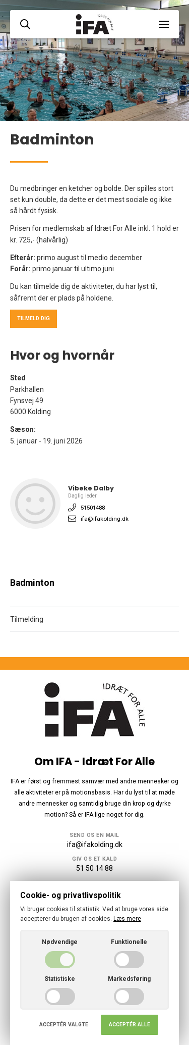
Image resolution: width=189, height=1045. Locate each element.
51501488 (93, 507)
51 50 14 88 (94, 868)
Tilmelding (26, 619)
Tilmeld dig (33, 318)
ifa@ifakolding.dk (105, 518)
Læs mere (127, 918)
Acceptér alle (129, 1024)
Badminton (32, 583)
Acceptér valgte (63, 1024)
